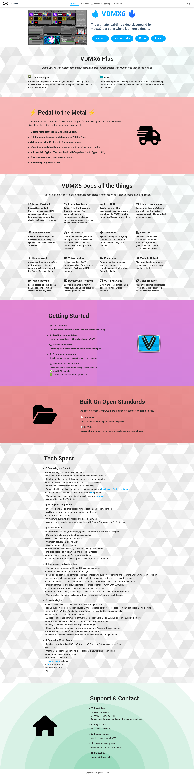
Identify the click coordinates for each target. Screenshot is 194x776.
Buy (142, 38)
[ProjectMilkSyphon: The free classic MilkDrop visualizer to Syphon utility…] (77, 152)
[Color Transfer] (151, 285)
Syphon (100, 496)
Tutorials (95, 4)
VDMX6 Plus (122, 38)
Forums (118, 4)
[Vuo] (133, 82)
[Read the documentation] (77, 337)
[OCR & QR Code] (115, 285)
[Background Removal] (79, 285)
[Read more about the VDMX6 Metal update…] (77, 131)
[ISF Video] (117, 429)
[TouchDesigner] (61, 82)
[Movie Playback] (43, 213)
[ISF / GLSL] (115, 213)
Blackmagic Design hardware (114, 489)
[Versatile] (151, 240)
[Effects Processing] (151, 213)
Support (85, 4)
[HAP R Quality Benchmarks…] (77, 162)
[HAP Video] (117, 419)
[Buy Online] (116, 714)
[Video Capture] (79, 264)
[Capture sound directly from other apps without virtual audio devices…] (77, 147)
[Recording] (115, 264)
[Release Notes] (116, 736)
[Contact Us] (116, 755)
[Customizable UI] (43, 264)
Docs (158, 38)
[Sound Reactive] (43, 240)
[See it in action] (77, 328)
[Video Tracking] (43, 285)
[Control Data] (79, 240)
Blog (107, 4)
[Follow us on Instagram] (77, 356)
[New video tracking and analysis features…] (77, 157)
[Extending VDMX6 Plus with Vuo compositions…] (77, 142)
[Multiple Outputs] (151, 264)
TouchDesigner (53, 661)
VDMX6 (74, 4)
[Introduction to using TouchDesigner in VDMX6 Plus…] (77, 137)
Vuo (48, 664)
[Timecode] (115, 240)
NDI (92, 492)
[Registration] (116, 726)
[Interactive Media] (79, 213)
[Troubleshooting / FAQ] (116, 745)
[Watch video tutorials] (77, 346)
